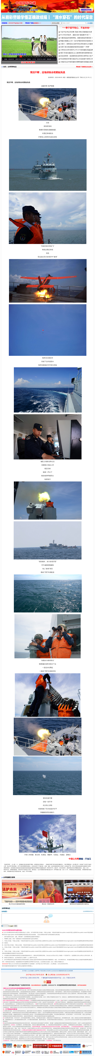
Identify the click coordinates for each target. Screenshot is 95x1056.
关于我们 (24, 970)
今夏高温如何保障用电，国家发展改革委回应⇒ (76, 38)
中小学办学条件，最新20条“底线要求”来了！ (75, 35)
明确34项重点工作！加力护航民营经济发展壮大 (76, 41)
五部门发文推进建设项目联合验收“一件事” (75, 47)
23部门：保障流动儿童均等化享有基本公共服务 (76, 44)
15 (55, 56)
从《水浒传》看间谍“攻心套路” (39, 59)
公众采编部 (31, 970)
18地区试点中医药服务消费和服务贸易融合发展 (76, 62)
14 (52, 56)
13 (49, 56)
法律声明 (37, 970)
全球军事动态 (12, 67)
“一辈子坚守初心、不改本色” (76, 28)
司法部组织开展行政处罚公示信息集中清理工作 (76, 59)
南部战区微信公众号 (73, 77)
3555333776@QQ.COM (15, 23)
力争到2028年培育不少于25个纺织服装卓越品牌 (76, 50)
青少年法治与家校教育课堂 (17, 904)
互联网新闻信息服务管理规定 (31, 936)
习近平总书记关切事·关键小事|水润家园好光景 (76, 32)
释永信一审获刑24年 (48, 904)
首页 (4, 67)
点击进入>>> (37, 23)
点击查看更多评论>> (88, 911)
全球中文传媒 (17, 5)
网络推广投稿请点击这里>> (84, 67)
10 (41, 56)
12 (47, 56)
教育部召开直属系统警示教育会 (79, 904)
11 (44, 56)
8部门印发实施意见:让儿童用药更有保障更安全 (76, 53)
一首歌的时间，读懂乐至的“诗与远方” (18, 59)
